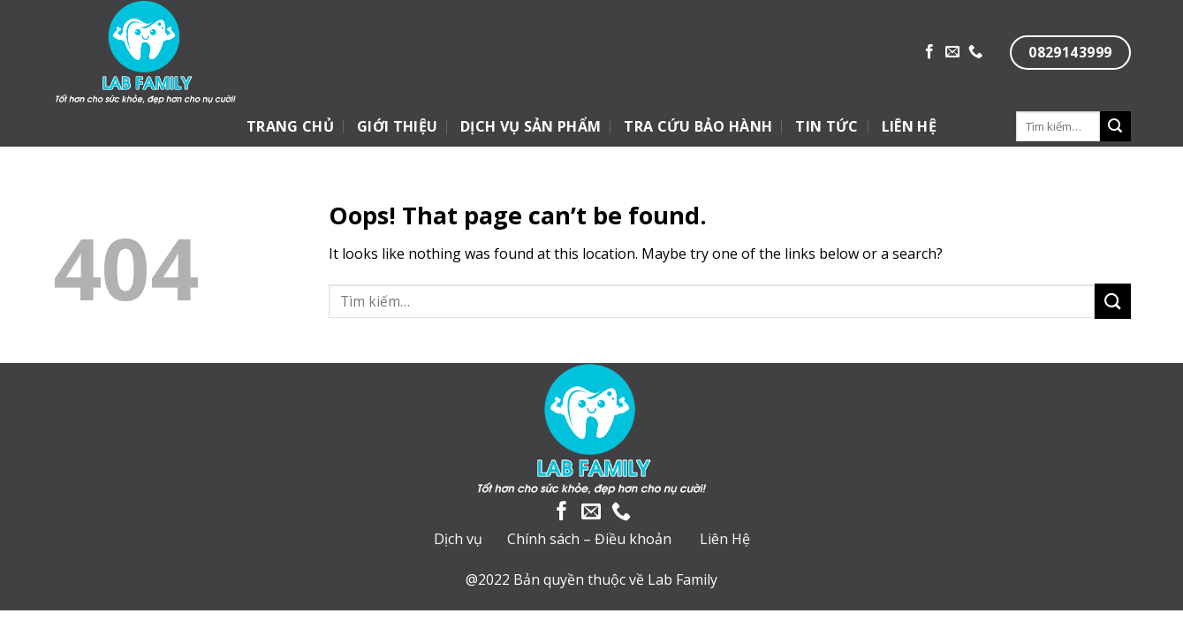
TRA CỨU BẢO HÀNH (698, 126)
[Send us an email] (952, 52)
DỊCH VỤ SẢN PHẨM (530, 126)
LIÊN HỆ (909, 126)
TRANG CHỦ (290, 126)
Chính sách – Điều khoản (589, 539)
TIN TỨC (826, 126)
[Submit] (1115, 126)
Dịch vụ (458, 539)
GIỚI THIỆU (397, 126)
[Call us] (975, 52)
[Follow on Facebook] (929, 52)
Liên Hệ (725, 539)
